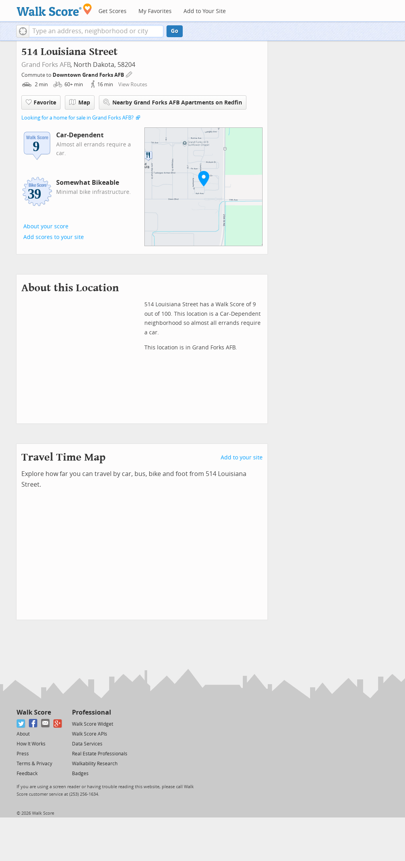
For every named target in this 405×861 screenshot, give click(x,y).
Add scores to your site (53, 237)
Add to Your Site (205, 11)
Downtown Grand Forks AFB (89, 75)
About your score (45, 226)
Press (23, 754)
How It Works (31, 744)
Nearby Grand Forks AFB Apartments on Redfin (172, 102)
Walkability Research (94, 763)
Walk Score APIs (89, 734)
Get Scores (112, 11)
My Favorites (155, 11)
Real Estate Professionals (99, 754)
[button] (22, 31)
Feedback (27, 773)
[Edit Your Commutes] (129, 74)
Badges (80, 773)
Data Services (87, 744)
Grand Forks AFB (45, 64)
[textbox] (96, 31)
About (23, 734)
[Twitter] (21, 723)
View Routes (132, 84)
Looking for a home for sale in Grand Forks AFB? (77, 118)
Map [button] (79, 102)
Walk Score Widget (92, 724)
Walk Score (34, 712)
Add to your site (242, 457)
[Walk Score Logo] (54, 9)
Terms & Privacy (34, 763)
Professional (91, 712)
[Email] (45, 723)
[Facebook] (33, 723)
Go (174, 31)
